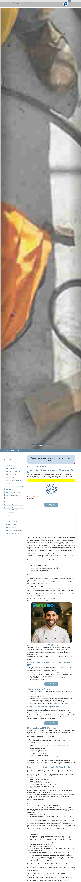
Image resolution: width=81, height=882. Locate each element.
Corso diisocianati (9, 477)
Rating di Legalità (69, 481)
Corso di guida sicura (10, 474)
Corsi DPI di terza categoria (12, 492)
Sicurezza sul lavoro (10, 524)
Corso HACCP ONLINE (10, 510)
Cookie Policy (63, 1)
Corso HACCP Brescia (51, 504)
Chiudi (69, 1)
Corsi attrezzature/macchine (12, 495)
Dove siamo (17, 450)
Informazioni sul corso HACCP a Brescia (44, 500)
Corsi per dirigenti (9, 507)
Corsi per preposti (9, 504)
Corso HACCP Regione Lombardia (13, 513)
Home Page (6, 450)
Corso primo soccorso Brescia (12, 480)
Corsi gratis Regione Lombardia (13, 530)
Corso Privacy (8, 516)
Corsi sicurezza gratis (10, 527)
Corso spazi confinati (10, 489)
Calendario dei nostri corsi (11, 462)
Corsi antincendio (9, 483)
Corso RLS (7, 501)
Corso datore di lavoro (10, 468)
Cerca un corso (8, 456)
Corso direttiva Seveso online (12, 519)
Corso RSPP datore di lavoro (12, 471)
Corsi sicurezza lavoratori (11, 498)
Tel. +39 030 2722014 (11, 459)
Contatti (12, 450)
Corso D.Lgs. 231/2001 (10, 521)
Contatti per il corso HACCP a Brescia (43, 601)
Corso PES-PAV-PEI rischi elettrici (13, 486)
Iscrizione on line (9, 465)
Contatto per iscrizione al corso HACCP (49, 673)
